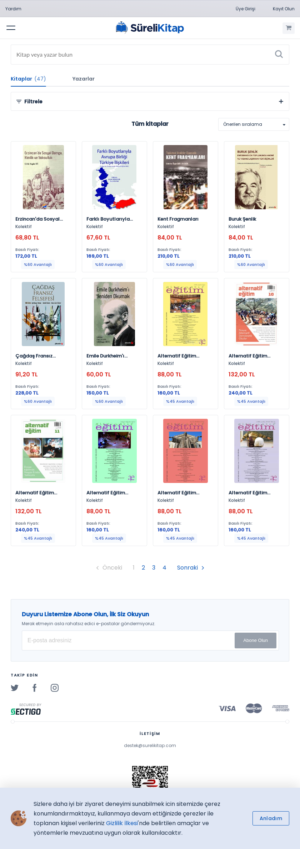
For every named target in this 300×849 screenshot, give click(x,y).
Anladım (271, 818)
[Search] (150, 54)
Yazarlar (83, 78)
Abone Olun (255, 640)
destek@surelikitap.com (150, 745)
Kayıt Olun (284, 9)
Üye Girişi (245, 9)
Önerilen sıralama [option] (242, 124)
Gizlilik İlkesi (122, 823)
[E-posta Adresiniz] (150, 640)
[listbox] (253, 124)
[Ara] (279, 54)
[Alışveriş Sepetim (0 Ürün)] (288, 28)
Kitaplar (28, 78)
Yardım (13, 9)
